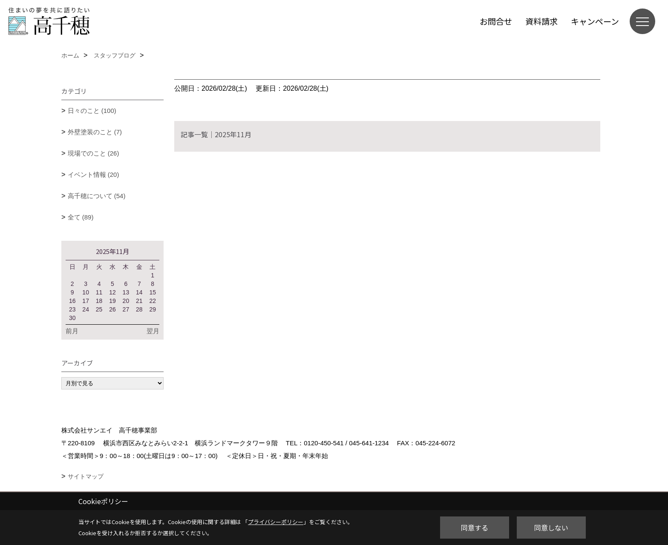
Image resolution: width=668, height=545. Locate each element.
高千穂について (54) (97, 195)
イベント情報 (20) (93, 174)
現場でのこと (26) (93, 153)
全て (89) (81, 217)
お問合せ (496, 21)
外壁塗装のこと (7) (95, 132)
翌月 (153, 330)
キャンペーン (595, 21)
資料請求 (541, 21)
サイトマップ (86, 476)
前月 (72, 330)
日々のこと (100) (92, 110)
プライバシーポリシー (275, 522)
